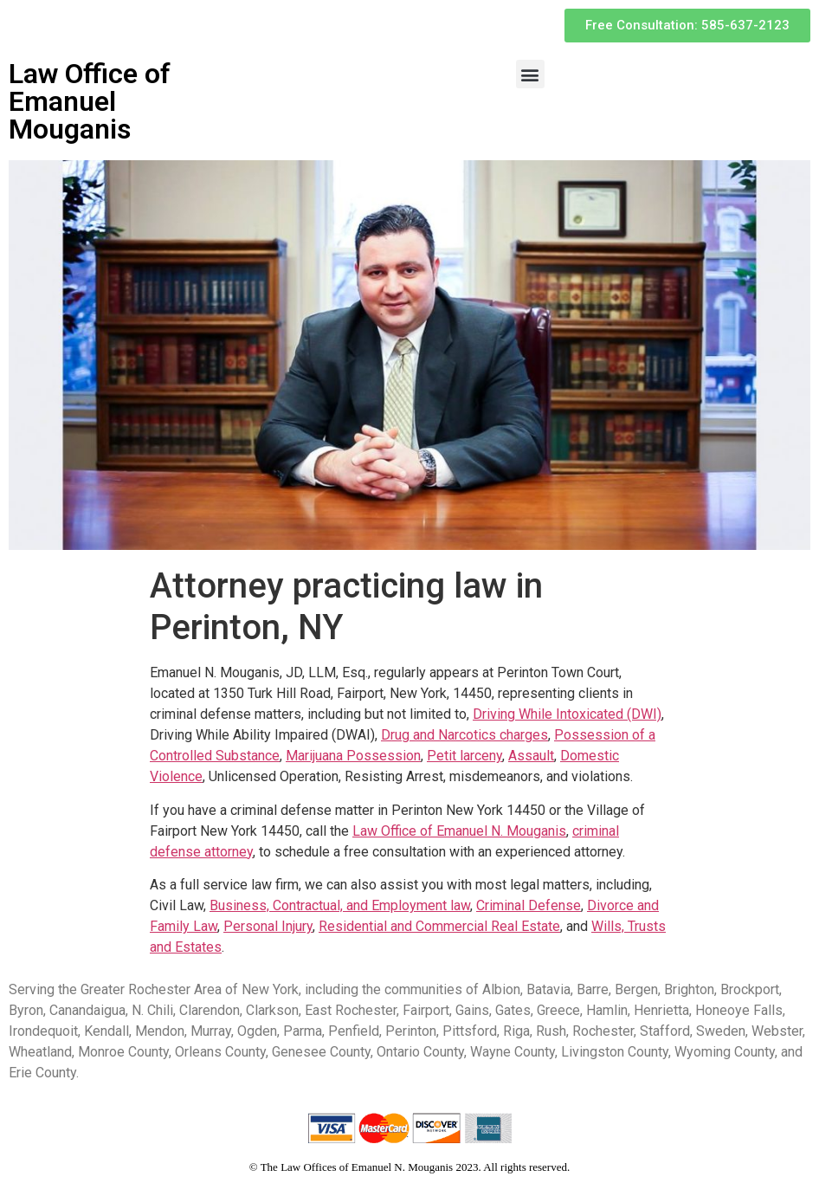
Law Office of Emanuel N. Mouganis (459, 831)
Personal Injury (268, 926)
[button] (530, 74)
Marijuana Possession (353, 755)
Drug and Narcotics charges (464, 735)
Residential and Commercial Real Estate (439, 926)
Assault (531, 755)
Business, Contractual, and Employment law (340, 905)
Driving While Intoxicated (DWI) (567, 714)
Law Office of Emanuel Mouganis (90, 101)
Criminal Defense (528, 905)
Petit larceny (464, 755)
